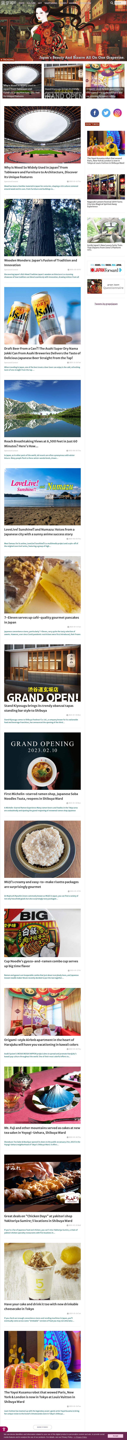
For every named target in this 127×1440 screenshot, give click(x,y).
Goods (63, 3)
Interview (85, 3)
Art (40, 3)
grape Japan (8, 3)
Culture (31, 3)
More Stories (42, 1427)
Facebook (94, 113)
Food (21, 3)
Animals (73, 3)
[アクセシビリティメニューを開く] (4, 1429)
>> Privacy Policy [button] (80, 1437)
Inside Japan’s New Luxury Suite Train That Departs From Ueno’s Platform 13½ (104, 247)
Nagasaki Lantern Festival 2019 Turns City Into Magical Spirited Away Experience (104, 204)
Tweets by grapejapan (106, 303)
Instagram (117, 113)
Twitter (106, 113)
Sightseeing (51, 3)
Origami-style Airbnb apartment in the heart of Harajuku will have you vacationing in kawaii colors (104, 93)
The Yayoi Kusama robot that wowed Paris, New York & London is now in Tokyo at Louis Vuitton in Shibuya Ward (39, 1397)
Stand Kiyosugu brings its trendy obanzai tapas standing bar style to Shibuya (63, 93)
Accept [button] (115, 1436)
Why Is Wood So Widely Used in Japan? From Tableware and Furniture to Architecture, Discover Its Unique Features (21, 90)
